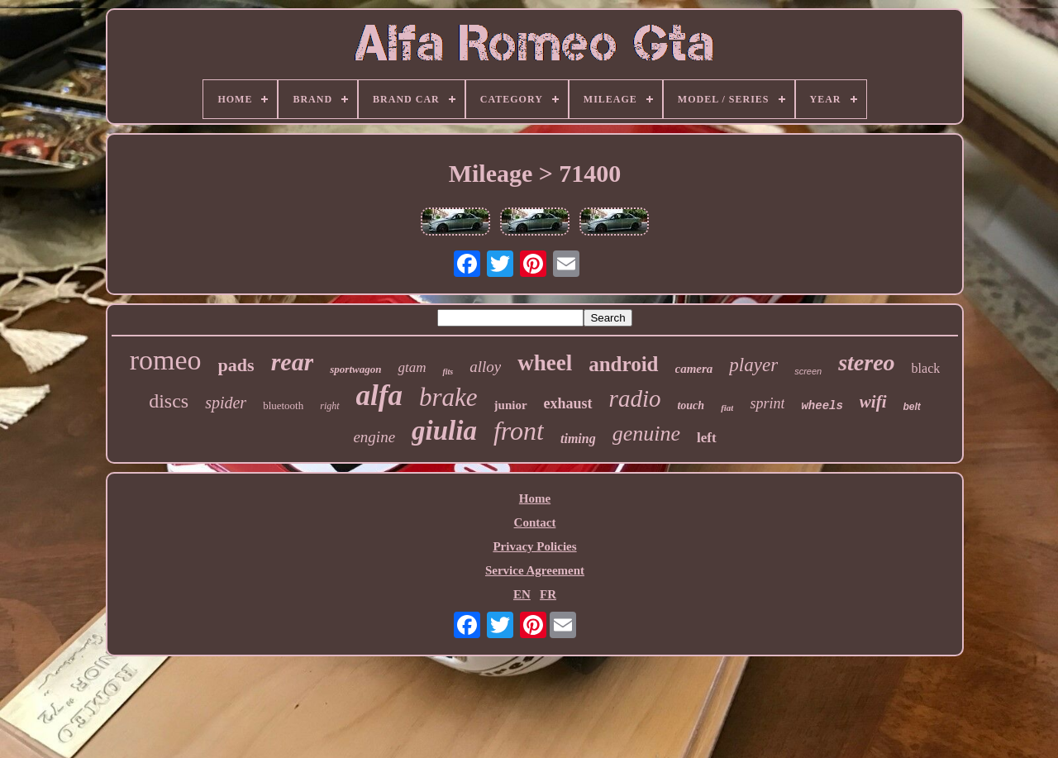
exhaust (568, 403)
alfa (379, 395)
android (623, 364)
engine (374, 437)
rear (292, 361)
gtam (412, 367)
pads (236, 365)
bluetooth (283, 405)
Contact (535, 522)
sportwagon (355, 369)
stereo (866, 362)
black (926, 368)
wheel (544, 362)
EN (522, 594)
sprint (767, 403)
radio (635, 398)
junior (510, 405)
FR (548, 594)
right (329, 406)
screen (808, 371)
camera (694, 368)
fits (447, 371)
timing (578, 438)
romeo (166, 360)
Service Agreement (534, 570)
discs (168, 401)
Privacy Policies (534, 546)
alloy (485, 366)
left (707, 438)
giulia (444, 431)
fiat (727, 407)
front (518, 431)
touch (690, 405)
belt (912, 406)
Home (534, 498)
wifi (873, 402)
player (753, 365)
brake (448, 397)
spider (225, 402)
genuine (646, 434)
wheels (821, 405)
